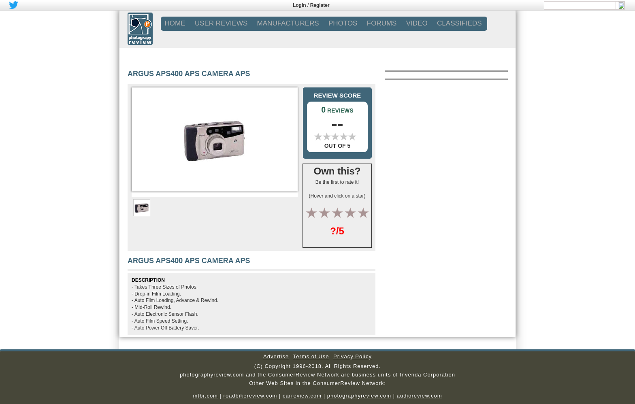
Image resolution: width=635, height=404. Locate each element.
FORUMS (382, 23)
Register (320, 5)
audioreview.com (419, 396)
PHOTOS (342, 23)
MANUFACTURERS (288, 23)
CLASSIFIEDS (459, 23)
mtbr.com (205, 396)
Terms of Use (311, 356)
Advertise (276, 356)
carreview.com (302, 396)
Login (299, 5)
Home (175, 23)
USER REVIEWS (221, 23)
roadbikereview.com (250, 396)
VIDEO (417, 23)
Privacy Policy (352, 356)
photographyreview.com (359, 396)
